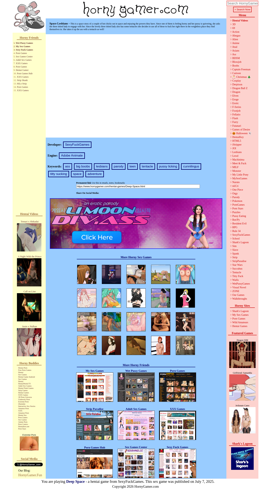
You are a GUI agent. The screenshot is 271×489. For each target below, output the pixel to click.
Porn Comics (23, 424)
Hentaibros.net (23, 426)
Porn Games (21, 53)
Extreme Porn (23, 402)
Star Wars (237, 264)
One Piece (237, 189)
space (77, 174)
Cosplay (236, 80)
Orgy (235, 193)
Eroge (235, 99)
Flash (235, 118)
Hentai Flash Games (25, 388)
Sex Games (22, 375)
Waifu (235, 280)
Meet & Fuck (239, 163)
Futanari (236, 125)
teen (132, 166)
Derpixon (237, 84)
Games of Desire (241, 129)
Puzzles (236, 212)
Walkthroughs (239, 298)
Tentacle (236, 272)
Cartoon (236, 73)
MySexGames (239, 178)
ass (67, 166)
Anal (234, 46)
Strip (234, 257)
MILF (235, 167)
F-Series (236, 107)
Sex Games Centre (24, 56)
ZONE (235, 291)
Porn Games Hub (25, 73)
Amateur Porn (23, 408)
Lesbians (237, 152)
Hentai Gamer (22, 70)
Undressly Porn (24, 399)
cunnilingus (191, 166)
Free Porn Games (24, 370)
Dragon (236, 92)
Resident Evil (239, 223)
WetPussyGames (241, 283)
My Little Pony (240, 174)
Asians (235, 50)
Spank (235, 253)
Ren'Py (236, 219)
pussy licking (168, 166)
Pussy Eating (239, 216)
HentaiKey (238, 137)
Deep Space (75, 481)
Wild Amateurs (240, 322)
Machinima (238, 159)
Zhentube (21, 404)
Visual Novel (239, 287)
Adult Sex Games (24, 60)
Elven (235, 95)
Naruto (236, 182)
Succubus (237, 268)
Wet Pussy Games (24, 43)
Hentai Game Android (26, 377)
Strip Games (23, 390)
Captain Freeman (241, 69)
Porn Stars (22, 429)
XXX (20, 411)
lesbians (102, 166)
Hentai (20, 372)
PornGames (238, 204)
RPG (234, 227)
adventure (95, 174)
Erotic (235, 103)
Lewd (235, 155)
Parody (236, 197)
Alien (235, 39)
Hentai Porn (22, 368)
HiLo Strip (22, 83)
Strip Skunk (22, 80)
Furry (235, 122)
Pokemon (237, 201)
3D (233, 24)
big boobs (83, 166)
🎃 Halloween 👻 (241, 133)
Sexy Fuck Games (24, 49)
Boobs (235, 65)
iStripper (236, 144)
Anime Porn (22, 422)
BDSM (236, 58)
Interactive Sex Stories (26, 406)
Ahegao (236, 35)
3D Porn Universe (25, 397)
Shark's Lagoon (240, 242)
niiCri (235, 186)
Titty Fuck (237, 276)
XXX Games (21, 63)
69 (233, 28)
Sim (234, 246)
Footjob (236, 110)
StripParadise (239, 261)
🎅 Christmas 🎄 (241, 77)
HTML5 (236, 140)
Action (235, 31)
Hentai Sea (22, 415)
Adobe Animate (72, 155)
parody (118, 166)
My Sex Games (23, 46)
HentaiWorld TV (24, 384)
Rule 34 (236, 231)
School (236, 238)
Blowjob (236, 62)
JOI (234, 148)
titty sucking (58, 174)
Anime (235, 43)
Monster (236, 171)
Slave (235, 249)
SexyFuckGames (77, 144)
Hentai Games (23, 393)
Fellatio (236, 114)
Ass (234, 54)
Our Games (238, 295)
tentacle (147, 166)
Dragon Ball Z (239, 88)
